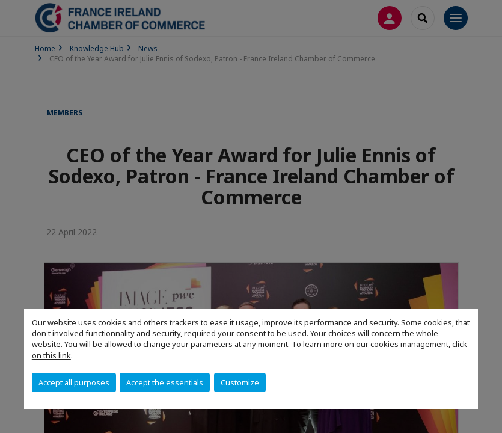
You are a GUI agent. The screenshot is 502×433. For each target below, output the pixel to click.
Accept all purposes (73, 382)
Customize (240, 382)
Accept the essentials (164, 382)
